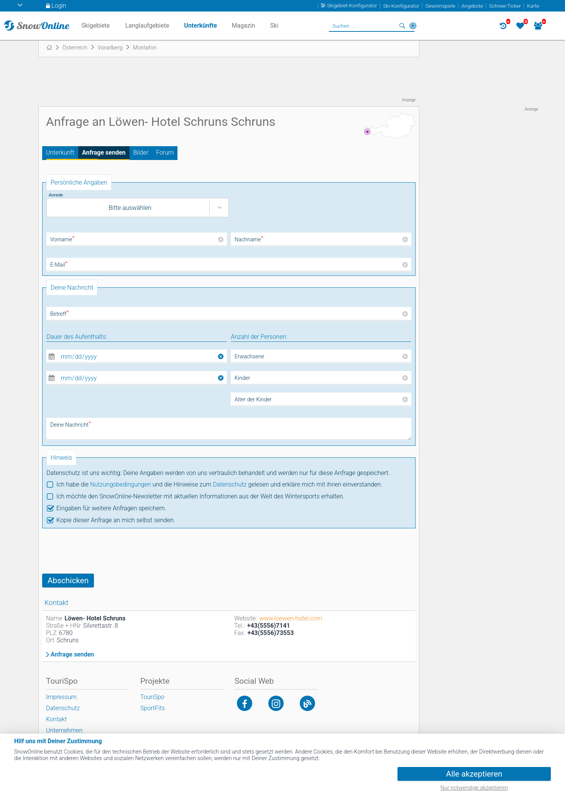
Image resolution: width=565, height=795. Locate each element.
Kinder (242, 378)
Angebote (472, 6)
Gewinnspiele (440, 6)
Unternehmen (64, 730)
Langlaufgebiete (147, 25)
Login (58, 5)
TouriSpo (152, 697)
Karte (533, 6)
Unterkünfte (200, 25)
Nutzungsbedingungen (120, 484)
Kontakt (56, 719)
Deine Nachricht (70, 425)
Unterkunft (60, 152)
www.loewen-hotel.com (291, 618)
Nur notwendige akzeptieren (474, 788)
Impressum (61, 697)
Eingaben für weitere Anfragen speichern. (111, 508)
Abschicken (68, 580)
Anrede (56, 195)
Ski (274, 25)
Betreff (59, 314)
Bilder (141, 152)
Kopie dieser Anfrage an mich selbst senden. (115, 520)
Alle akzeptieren (474, 774)
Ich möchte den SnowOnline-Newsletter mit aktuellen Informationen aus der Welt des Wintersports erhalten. (200, 496)
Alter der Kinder (253, 399)
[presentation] (100, 551)
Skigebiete (95, 25)
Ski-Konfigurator (401, 6)
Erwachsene (249, 356)
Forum (165, 152)
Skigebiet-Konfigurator (352, 6)
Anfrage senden (104, 152)
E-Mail (58, 265)
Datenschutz (229, 484)
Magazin (243, 25)
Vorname (62, 239)
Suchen (402, 26)
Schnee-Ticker (505, 6)
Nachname (249, 239)
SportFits (152, 708)
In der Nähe (413, 26)
